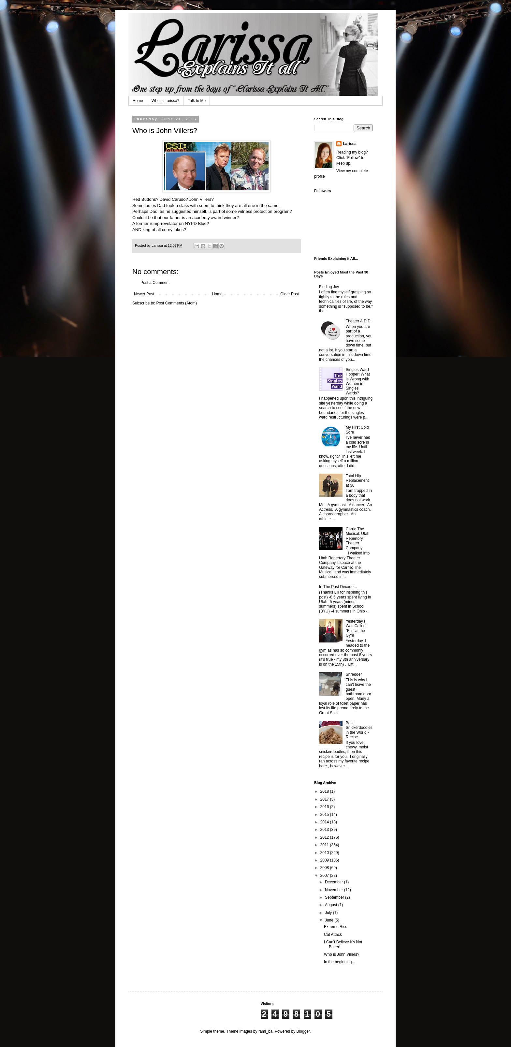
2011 (325, 845)
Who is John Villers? (341, 954)
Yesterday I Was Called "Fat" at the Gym (356, 628)
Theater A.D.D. (359, 321)
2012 (325, 837)
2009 (325, 860)
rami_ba (265, 1031)
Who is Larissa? (165, 100)
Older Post (289, 294)
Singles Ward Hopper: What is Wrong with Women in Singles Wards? (358, 381)
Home (138, 100)
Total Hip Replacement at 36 (357, 481)
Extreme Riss (335, 926)
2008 (325, 867)
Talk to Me (197, 100)
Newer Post (144, 294)
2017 (325, 799)
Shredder (354, 674)
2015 (325, 814)
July (329, 912)
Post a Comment (154, 282)
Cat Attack (333, 934)
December (334, 882)
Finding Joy (329, 287)
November (334, 890)
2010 (325, 852)
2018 (325, 791)
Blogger (303, 1031)
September (335, 897)
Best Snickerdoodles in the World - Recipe (359, 730)
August (331, 905)
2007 (325, 875)
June (329, 920)
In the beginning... (339, 962)
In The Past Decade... (338, 586)
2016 (325, 806)
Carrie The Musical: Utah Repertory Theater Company (358, 538)
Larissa (350, 143)
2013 (325, 829)
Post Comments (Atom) (176, 303)
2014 (325, 822)
